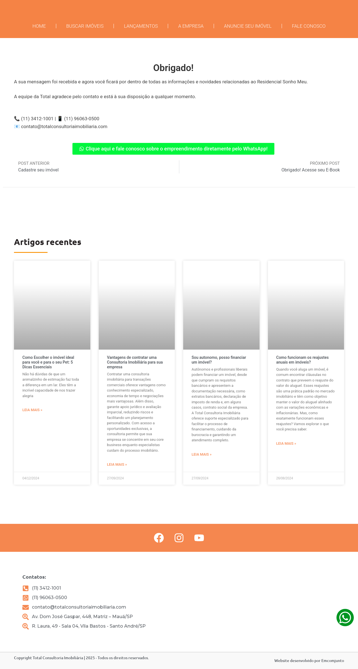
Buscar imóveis (85, 26)
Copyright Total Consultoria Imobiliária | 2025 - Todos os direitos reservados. (81, 657)
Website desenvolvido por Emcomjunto (309, 660)
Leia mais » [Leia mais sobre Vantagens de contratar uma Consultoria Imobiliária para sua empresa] (117, 464)
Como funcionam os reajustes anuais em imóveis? (302, 359)
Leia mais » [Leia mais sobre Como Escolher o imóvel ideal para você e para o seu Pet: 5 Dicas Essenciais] (32, 410)
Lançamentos (141, 26)
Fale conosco (309, 26)
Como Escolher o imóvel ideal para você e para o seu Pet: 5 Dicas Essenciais (48, 362)
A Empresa (191, 26)
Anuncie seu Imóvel (248, 26)
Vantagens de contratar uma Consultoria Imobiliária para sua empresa (135, 362)
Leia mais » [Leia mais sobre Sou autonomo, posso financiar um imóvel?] (201, 454)
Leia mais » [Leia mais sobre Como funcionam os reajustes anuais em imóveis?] (286, 443)
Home (39, 26)
